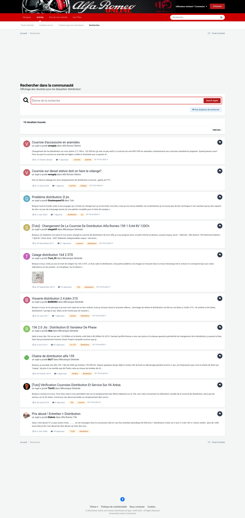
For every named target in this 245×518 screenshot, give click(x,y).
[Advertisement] (77, 61)
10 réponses (65, 287)
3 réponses (60, 373)
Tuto (72, 200)
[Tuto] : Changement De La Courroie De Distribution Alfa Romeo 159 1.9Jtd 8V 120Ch (90, 226)
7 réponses (62, 160)
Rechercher (94, 25)
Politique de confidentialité (114, 507)
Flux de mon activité (58, 17)
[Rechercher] (185, 17)
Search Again (212, 100)
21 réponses (64, 243)
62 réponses (58, 345)
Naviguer (27, 17)
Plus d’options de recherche (205, 109)
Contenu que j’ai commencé (71, 25)
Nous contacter (137, 507)
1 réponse (58, 186)
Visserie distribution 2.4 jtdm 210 (55, 298)
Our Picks (77, 17)
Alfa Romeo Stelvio (71, 145)
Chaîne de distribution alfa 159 (53, 356)
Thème (94, 507)
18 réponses (57, 431)
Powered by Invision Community (122, 513)
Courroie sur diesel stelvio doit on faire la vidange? (67, 171)
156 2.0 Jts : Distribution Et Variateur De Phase (64, 327)
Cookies (151, 507)
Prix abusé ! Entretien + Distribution (56, 414)
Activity (40, 18)
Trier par (216, 130)
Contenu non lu (46, 25)
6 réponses (58, 402)
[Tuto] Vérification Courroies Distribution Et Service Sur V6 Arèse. (76, 385)
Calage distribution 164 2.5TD (52, 255)
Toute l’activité (27, 25)
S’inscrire (217, 6)
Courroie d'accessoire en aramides (56, 142)
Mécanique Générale (73, 229)
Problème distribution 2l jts (50, 197)
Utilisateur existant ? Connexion (191, 6)
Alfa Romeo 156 (69, 417)
